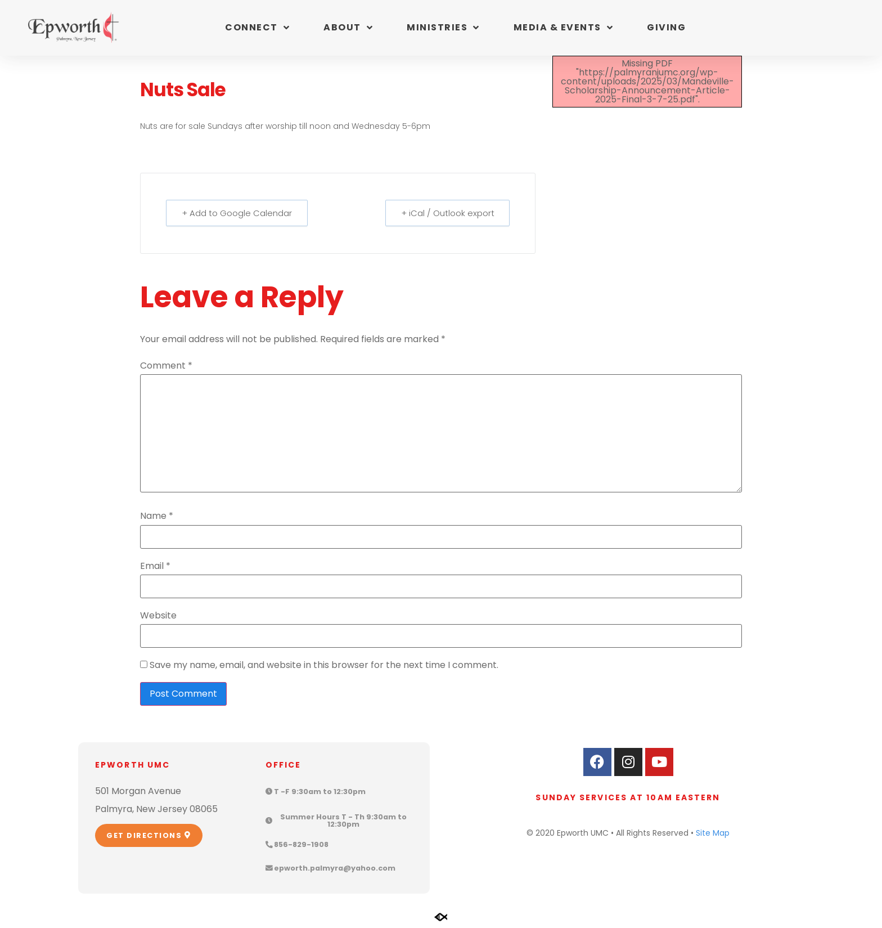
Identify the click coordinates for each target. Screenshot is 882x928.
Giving (666, 27)
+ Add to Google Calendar (237, 213)
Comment (166, 365)
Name (156, 516)
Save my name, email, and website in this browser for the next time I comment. (324, 665)
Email (155, 566)
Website (158, 615)
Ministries (443, 27)
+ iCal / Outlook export (446, 213)
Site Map (713, 833)
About (348, 27)
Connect (257, 27)
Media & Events (564, 27)
